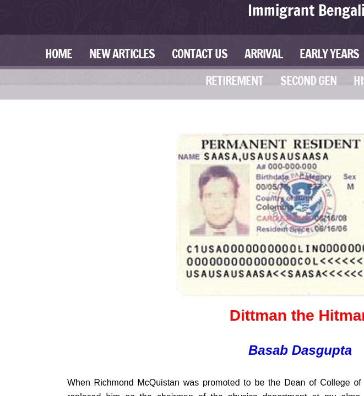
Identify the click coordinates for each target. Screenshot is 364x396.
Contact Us (199, 53)
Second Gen (308, 80)
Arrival (263, 53)
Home (58, 53)
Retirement (234, 80)
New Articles (122, 53)
